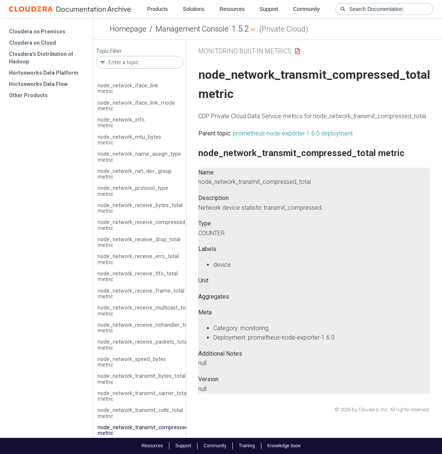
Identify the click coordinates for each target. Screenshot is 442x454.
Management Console (192, 28)
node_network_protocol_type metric (133, 191)
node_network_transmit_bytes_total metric (142, 379)
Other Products (28, 95)
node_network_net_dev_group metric (135, 174)
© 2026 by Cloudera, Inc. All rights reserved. (382, 409)
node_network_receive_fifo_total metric (138, 276)
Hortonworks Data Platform (43, 73)
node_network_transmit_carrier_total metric (143, 396)
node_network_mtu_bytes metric (129, 140)
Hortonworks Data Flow (38, 84)
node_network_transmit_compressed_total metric (150, 430)
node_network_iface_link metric (128, 88)
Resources (232, 9)
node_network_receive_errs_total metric (138, 259)
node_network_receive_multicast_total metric (145, 310)
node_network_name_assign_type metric (139, 156)
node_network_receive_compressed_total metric (148, 225)
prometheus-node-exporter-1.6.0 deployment (293, 133)
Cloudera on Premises (37, 32)
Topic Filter (109, 51)
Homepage (128, 28)
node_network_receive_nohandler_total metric (145, 328)
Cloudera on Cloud (32, 43)
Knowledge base (284, 445)
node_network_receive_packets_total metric (143, 344)
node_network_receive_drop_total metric (139, 242)
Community (306, 9)
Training (247, 445)
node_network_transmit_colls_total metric (140, 413)
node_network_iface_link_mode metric (136, 105)
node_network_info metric (121, 122)
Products (157, 9)
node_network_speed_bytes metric (132, 362)
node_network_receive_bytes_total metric (140, 208)
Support (268, 9)
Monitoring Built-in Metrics (244, 51)
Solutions (194, 9)
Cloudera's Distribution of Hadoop (41, 58)
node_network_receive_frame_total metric (141, 293)
